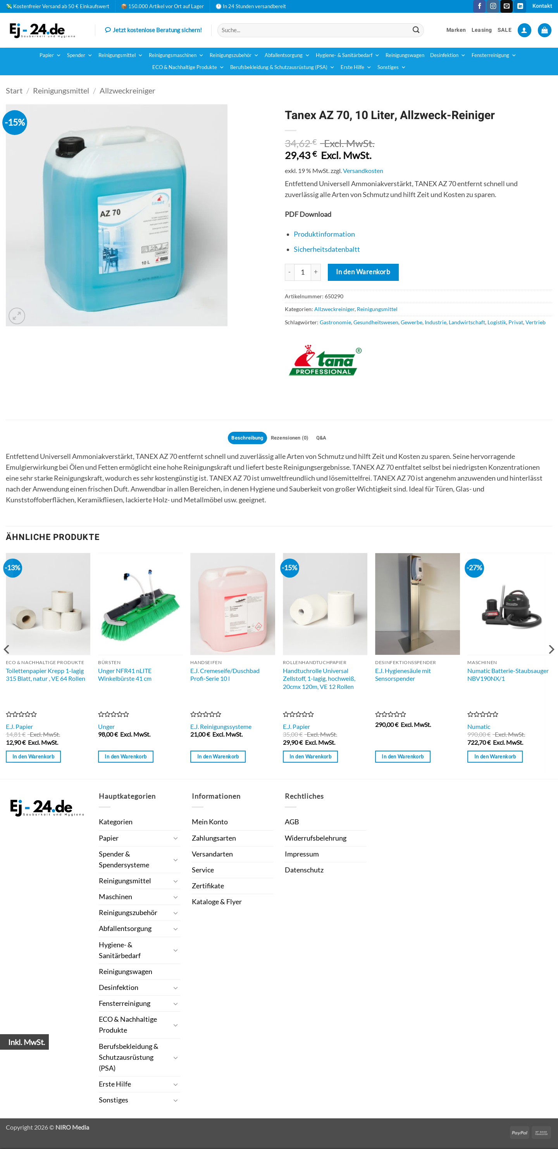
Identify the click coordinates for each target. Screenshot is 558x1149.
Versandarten (212, 855)
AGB (292, 823)
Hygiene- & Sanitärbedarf (348, 55)
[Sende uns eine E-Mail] (506, 6)
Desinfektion (448, 55)
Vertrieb (535, 322)
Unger (106, 727)
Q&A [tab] (326, 438)
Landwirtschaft (467, 322)
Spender (80, 55)
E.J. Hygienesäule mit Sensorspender (403, 676)
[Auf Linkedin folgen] (520, 6)
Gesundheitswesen (375, 322)
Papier (50, 55)
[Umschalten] (175, 839)
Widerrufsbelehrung (315, 839)
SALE (505, 30)
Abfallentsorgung (287, 55)
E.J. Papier (19, 727)
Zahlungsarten (214, 839)
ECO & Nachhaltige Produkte (188, 67)
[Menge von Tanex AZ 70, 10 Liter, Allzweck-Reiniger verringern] (289, 272)
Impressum (302, 855)
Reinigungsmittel (120, 55)
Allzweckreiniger (127, 90)
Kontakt (542, 6)
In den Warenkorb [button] (33, 757)
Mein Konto (210, 823)
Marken (456, 30)
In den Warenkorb (363, 272)
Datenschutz (304, 871)
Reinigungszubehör (234, 55)
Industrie (435, 322)
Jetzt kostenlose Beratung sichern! (153, 30)
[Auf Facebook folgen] (479, 6)
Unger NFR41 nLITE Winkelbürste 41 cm (125, 676)
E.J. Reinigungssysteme (220, 727)
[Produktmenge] (302, 272)
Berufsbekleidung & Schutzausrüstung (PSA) (282, 67)
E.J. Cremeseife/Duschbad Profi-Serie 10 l (225, 676)
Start (14, 90)
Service (203, 871)
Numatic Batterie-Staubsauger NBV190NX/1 (508, 676)
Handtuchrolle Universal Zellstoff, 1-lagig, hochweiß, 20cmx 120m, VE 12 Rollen (319, 679)
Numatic (478, 727)
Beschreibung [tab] (244, 438)
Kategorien (116, 823)
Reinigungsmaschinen (176, 55)
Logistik (496, 322)
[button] (524, 30)
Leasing (482, 30)
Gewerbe (411, 322)
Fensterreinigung (494, 55)
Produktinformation (324, 234)
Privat (515, 322)
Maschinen (115, 898)
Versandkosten (363, 170)
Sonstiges (391, 67)
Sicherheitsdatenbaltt (327, 249)
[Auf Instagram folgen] (493, 6)
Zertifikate (208, 887)
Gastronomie (335, 322)
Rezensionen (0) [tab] (291, 438)
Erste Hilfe (356, 67)
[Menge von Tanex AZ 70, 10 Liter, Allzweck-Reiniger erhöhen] (316, 272)
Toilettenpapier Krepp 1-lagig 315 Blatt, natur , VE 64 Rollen (45, 676)
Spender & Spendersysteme (124, 860)
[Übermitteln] (416, 30)
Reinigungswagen (405, 55)
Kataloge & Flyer (217, 903)
